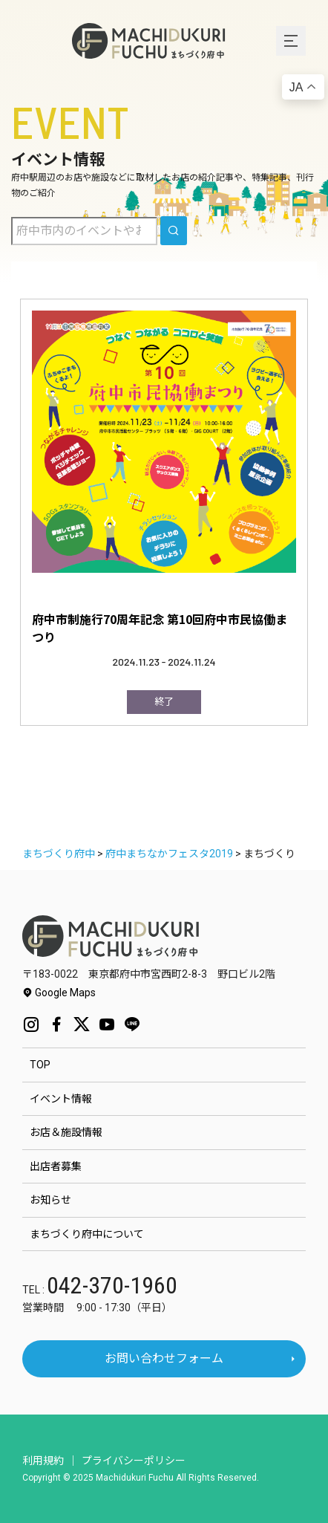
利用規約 (43, 1461)
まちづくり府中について (87, 1234)
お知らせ (50, 1200)
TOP (40, 1065)
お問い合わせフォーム (164, 1358)
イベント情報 (61, 1099)
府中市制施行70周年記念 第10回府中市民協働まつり (159, 628)
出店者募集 (56, 1166)
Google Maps (59, 992)
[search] (173, 230)
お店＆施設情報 (66, 1132)
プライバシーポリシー (134, 1461)
